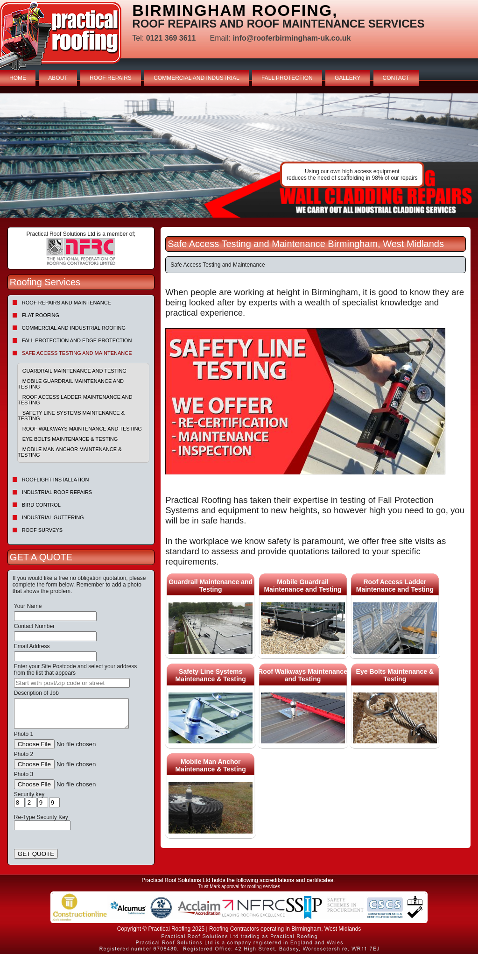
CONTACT (396, 78)
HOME (17, 78)
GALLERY (347, 78)
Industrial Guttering (53, 517)
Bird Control (41, 505)
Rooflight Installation (55, 479)
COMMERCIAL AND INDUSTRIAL (196, 78)
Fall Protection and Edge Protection (77, 340)
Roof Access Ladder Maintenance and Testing (75, 399)
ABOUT (57, 78)
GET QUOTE (36, 853)
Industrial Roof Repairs (57, 492)
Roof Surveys (42, 530)
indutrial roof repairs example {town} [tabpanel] (239, 155)
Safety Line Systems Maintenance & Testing (71, 415)
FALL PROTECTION (287, 78)
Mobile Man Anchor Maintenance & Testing (70, 452)
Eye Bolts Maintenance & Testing (70, 439)
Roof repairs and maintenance (66, 302)
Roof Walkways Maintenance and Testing (82, 428)
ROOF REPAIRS (111, 78)
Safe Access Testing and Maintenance (77, 353)
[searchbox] (72, 683)
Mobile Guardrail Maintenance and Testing (71, 383)
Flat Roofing (40, 315)
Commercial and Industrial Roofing (74, 328)
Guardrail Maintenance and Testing (74, 371)
